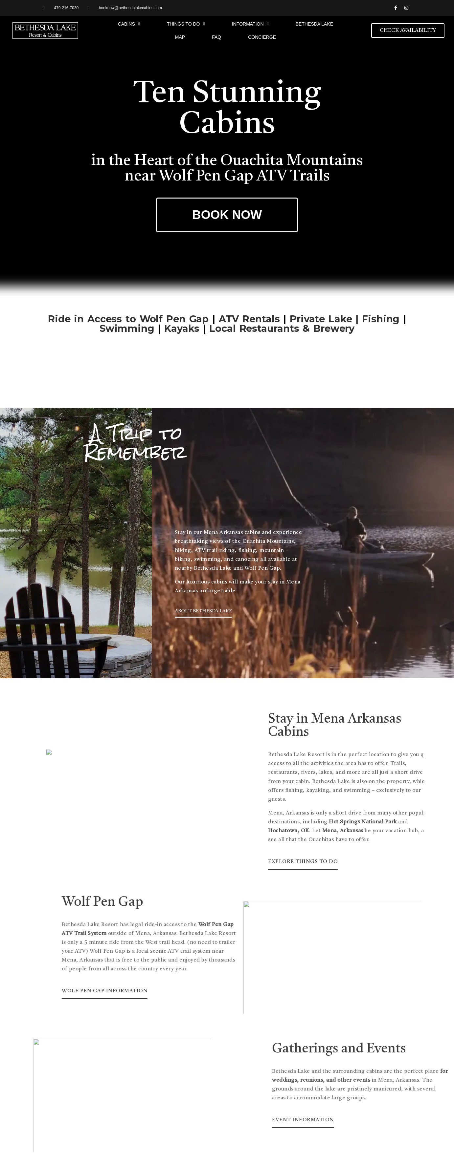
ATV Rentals (249, 314)
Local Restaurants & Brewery (281, 323)
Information (250, 24)
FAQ (216, 37)
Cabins (129, 24)
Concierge (262, 37)
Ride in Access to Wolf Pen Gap (128, 314)
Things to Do (186, 24)
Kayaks (181, 323)
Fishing (380, 314)
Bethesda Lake (314, 24)
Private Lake (321, 314)
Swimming (127, 323)
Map (180, 37)
